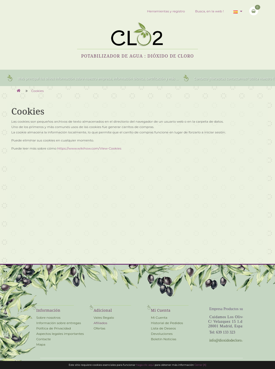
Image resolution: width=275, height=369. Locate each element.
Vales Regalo (103, 317)
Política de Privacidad (53, 328)
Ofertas (99, 328)
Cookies (37, 91)
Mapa (40, 344)
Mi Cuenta (159, 317)
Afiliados (100, 323)
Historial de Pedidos (167, 323)
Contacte (43, 339)
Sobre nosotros (48, 317)
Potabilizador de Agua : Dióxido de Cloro (137, 56)
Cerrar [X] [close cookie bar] (200, 364)
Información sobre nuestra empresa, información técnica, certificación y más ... (119, 78)
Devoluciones (162, 334)
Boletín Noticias (163, 339)
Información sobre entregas (58, 323)
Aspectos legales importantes (60, 334)
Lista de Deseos (163, 328)
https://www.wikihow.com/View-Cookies (89, 148)
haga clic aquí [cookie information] (145, 364)
